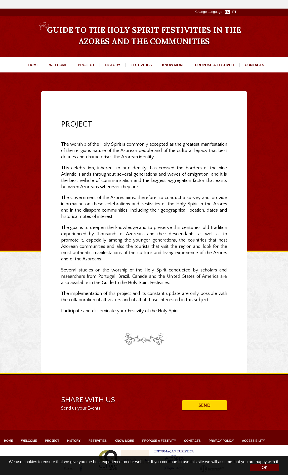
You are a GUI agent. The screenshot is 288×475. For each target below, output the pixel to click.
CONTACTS (254, 65)
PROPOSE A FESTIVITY (214, 65)
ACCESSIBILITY (253, 441)
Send (204, 405)
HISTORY (112, 65)
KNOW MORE (173, 65)
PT (234, 12)
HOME (33, 65)
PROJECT (86, 65)
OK (264, 467)
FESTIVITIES (141, 65)
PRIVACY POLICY (221, 441)
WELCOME (58, 65)
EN (227, 12)
